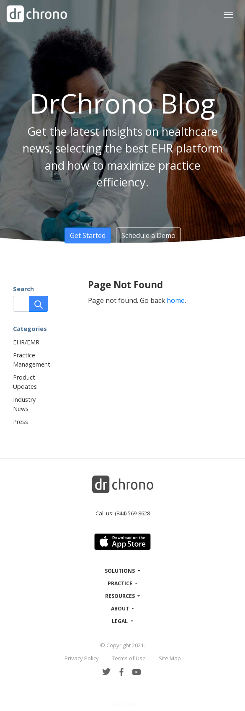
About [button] (120, 608)
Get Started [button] (88, 235)
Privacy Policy (81, 658)
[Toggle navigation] (228, 13)
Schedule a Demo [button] (148, 235)
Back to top (122, 703)
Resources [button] (120, 596)
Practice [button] (121, 583)
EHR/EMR (26, 342)
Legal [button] (120, 621)
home (176, 300)
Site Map (170, 658)
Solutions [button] (120, 570)
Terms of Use (129, 658)
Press (20, 422)
